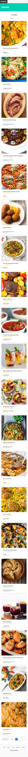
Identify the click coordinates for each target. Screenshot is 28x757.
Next (12, 739)
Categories (18, 747)
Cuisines (23, 747)
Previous (5, 739)
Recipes (8, 747)
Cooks (13, 747)
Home (4, 747)
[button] (26, 1)
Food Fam (4, 2)
